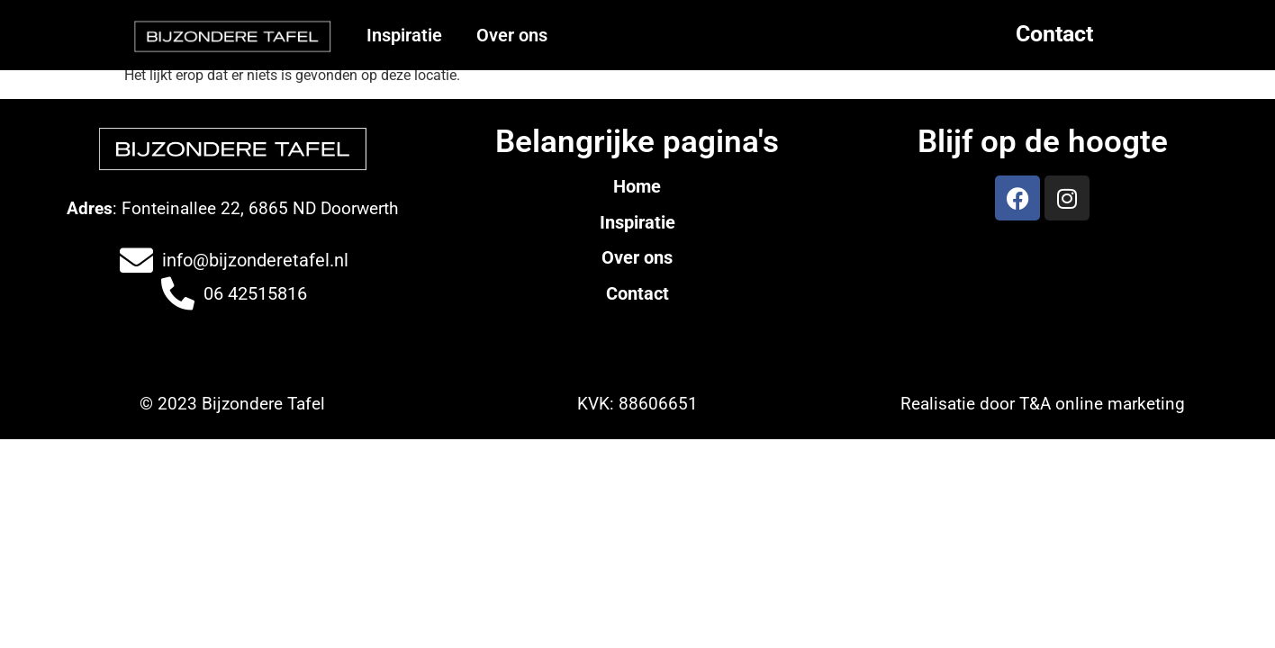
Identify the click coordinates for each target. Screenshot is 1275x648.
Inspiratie (404, 35)
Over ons (511, 35)
